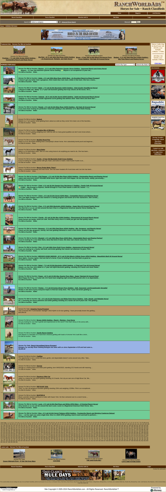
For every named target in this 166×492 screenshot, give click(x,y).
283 (47, 428)
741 (12, 439)
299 (87, 428)
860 (14, 442)
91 (16, 424)
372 (122, 429)
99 (30, 424)
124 (93, 424)
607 (120, 435)
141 (136, 424)
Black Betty (41, 149)
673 (137, 436)
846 (127, 440)
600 (102, 435)
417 (87, 431)
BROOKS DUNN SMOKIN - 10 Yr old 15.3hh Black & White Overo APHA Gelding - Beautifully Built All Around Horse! (80, 256)
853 (145, 440)
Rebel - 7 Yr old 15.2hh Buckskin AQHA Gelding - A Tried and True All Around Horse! (69, 265)
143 (141, 424)
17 (31, 422)
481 (99, 432)
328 (12, 429)
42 (75, 422)
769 (82, 439)
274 (24, 428)
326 (7, 429)
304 (99, 428)
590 (77, 435)
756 (49, 439)
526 (64, 433)
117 (75, 424)
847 (130, 440)
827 (79, 440)
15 (27, 422)
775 (97, 439)
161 (37, 425)
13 (23, 422)
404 (54, 431)
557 (142, 433)
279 (37, 428)
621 (7, 436)
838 (107, 440)
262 (142, 427)
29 (51, 422)
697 (49, 438)
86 (6, 424)
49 (87, 422)
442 (2, 432)
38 (67, 422)
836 (102, 440)
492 (127, 432)
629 (27, 436)
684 (17, 438)
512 (29, 433)
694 (42, 438)
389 (17, 431)
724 (117, 438)
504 (9, 433)
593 (84, 435)
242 (92, 427)
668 (125, 436)
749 (32, 439)
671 (132, 436)
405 (57, 431)
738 (4, 439)
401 (47, 431)
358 (87, 429)
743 (17, 439)
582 (57, 435)
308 (110, 428)
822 (67, 440)
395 (32, 431)
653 (87, 436)
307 (107, 428)
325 (4, 429)
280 (39, 428)
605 (115, 435)
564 (12, 435)
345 (54, 429)
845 (125, 440)
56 (100, 422)
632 (34, 436)
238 (82, 427)
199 (132, 425)
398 (39, 431)
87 (8, 424)
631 (32, 436)
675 (142, 436)
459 (44, 432)
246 (102, 427)
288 (59, 428)
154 (19, 425)
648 (74, 436)
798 (7, 440)
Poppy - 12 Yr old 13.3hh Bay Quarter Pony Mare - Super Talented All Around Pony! (68, 276)
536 (89, 433)
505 (12, 433)
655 (92, 436)
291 (67, 428)
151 (12, 425)
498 (142, 432)
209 (9, 427)
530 (74, 433)
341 (44, 429)
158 (29, 425)
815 (49, 440)
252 (117, 427)
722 (112, 438)
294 (74, 428)
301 (92, 428)
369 (115, 429)
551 (127, 433)
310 (115, 428)
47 (84, 422)
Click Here (158, 63)
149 (7, 425)
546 (115, 433)
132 (113, 424)
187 (102, 425)
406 (59, 431)
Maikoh (39, 119)
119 (80, 424)
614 (137, 435)
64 (115, 422)
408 (64, 431)
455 (34, 432)
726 (122, 438)
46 (82, 422)
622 (9, 436)
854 (147, 440)
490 (122, 432)
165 (47, 425)
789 (132, 439)
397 (37, 431)
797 (4, 440)
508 (19, 433)
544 (110, 433)
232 (67, 427)
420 (94, 431)
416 (84, 431)
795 (147, 439)
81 (146, 422)
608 (122, 435)
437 (137, 431)
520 (49, 433)
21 (36, 422)
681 (9, 438)
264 (147, 427)
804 (22, 440)
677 (147, 436)
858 (9, 442)
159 (32, 425)
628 (24, 436)
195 (122, 425)
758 (54, 439)
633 (37, 436)
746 (24, 439)
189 (107, 425)
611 (130, 435)
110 (58, 424)
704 (67, 438)
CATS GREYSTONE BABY (131, 461)
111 (60, 424)
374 (127, 429)
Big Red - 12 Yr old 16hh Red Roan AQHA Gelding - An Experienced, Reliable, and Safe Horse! (57, 58)
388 (14, 431)
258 (132, 427)
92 (17, 424)
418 (89, 431)
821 (64, 440)
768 (79, 439)
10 (18, 422)
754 (44, 439)
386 (9, 431)
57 (102, 422)
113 (65, 424)
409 (67, 431)
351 (69, 429)
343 (49, 429)
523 (57, 433)
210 (12, 427)
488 (117, 432)
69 (124, 422)
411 (72, 431)
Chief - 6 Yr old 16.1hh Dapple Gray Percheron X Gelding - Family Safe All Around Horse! (70, 185)
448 (17, 432)
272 (19, 428)
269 (12, 428)
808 (32, 440)
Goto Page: (4, 422)
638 (49, 436)
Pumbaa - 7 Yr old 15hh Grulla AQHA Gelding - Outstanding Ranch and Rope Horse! (19, 59)
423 (102, 431)
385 (7, 431)
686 (22, 438)
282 (44, 428)
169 (57, 425)
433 (127, 431)
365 (105, 429)
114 (68, 424)
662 (110, 436)
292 (69, 428)
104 (43, 424)
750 (34, 439)
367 (110, 429)
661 (107, 436)
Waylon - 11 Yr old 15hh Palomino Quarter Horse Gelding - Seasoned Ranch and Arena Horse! (72, 68)
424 (105, 431)
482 (102, 432)
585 (64, 435)
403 (52, 431)
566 (17, 435)
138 (128, 424)
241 (89, 427)
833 (94, 440)
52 (93, 422)
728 (127, 438)
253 (120, 427)
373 (125, 429)
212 (17, 427)
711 (84, 438)
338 (37, 429)
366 (107, 429)
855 (2, 442)
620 (4, 436)
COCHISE (56, 461)
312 (120, 428)
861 (17, 442)
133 (115, 424)
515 (37, 433)
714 (92, 438)
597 (94, 435)
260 (137, 427)
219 (34, 427)
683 (14, 438)
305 (102, 428)
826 (77, 440)
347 (59, 429)
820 (62, 440)
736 (147, 438)
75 (135, 422)
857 (7, 442)
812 (42, 440)
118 (78, 424)
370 (117, 429)
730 (132, 438)
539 (97, 433)
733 (140, 438)
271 (17, 428)
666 (120, 436)
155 (22, 425)
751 (37, 439)
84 (3, 424)
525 (62, 433)
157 (27, 425)
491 (125, 432)
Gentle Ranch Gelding (45, 333)
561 (4, 435)
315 (127, 428)
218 (32, 427)
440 (145, 431)
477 (89, 432)
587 (69, 435)
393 (27, 431)
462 (52, 432)
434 (130, 431)
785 (122, 439)
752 (39, 439)
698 (52, 438)
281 (42, 428)
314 (125, 428)
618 (147, 435)
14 (25, 422)
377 (135, 429)
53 (95, 422)
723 (115, 438)
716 (97, 438)
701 (59, 438)
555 (137, 433)
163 (42, 425)
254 (122, 427)
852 (142, 440)
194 (120, 425)
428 (115, 431)
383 (2, 431)
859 (12, 442)
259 (135, 427)
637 (47, 436)
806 (27, 440)
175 (72, 425)
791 (137, 439)
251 (115, 427)
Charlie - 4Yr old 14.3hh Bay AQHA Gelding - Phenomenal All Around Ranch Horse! (68, 217)
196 (125, 425)
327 (9, 429)
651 (82, 436)
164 (44, 425)
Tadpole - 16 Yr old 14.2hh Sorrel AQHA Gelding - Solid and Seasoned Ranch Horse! (68, 97)
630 (29, 436)
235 (74, 427)
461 (49, 432)
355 (79, 429)
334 (27, 429)
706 (72, 438)
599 (99, 435)
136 (123, 424)
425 (107, 431)
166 (49, 425)
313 (122, 428)
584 (62, 435)
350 (67, 429)
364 (102, 429)
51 (91, 422)
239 (84, 427)
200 (135, 425)
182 (89, 425)
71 (128, 422)
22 (38, 422)
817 (54, 440)
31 (55, 422)
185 (97, 425)
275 (27, 428)
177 (77, 425)
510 (24, 433)
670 (130, 436)
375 (130, 429)
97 (27, 424)
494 (132, 432)
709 (79, 438)
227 (54, 427)
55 (98, 422)
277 (32, 428)
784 (120, 439)
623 (12, 436)
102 (38, 424)
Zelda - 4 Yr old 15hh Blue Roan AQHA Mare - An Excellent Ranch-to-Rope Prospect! (69, 78)
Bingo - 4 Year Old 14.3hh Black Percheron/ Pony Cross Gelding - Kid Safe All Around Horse (94, 58)
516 (39, 433)
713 (89, 438)
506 (14, 433)
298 (84, 428)
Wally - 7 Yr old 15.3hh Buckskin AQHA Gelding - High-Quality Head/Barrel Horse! (68, 88)
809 (34, 440)
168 (54, 425)
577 (44, 435)
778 (105, 439)
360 (92, 429)
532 (79, 433)
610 (127, 435)
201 (137, 425)
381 (145, 429)
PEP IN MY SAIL (42, 386)
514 (34, 433)
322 (145, 428)
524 (59, 433)
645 (67, 436)
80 (144, 422)
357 (84, 429)
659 (102, 436)
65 (117, 422)
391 (22, 431)
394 (29, 431)
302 (94, 428)
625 (17, 436)
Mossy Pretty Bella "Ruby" (46, 167)
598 (97, 435)
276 (29, 428)
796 (2, 440)
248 (107, 427)
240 (87, 427)
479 (94, 432)
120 (83, 424)
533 (82, 433)
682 (12, 438)
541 (102, 433)
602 (107, 435)
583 (59, 435)
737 (2, 439)
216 (27, 427)
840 (112, 440)
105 (45, 424)
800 (12, 440)
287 (57, 428)
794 (145, 439)
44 (78, 422)
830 (87, 440)
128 (103, 424)
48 (86, 422)
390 (19, 431)
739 (7, 439)
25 (43, 422)
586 (67, 435)
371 (120, 429)
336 (32, 429)
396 (34, 431)
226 (52, 427)
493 (130, 432)
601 (105, 435)
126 (98, 424)
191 (112, 425)
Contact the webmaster (159, 469)
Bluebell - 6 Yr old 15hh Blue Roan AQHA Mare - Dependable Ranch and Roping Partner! (70, 238)
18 (33, 422)
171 (62, 425)
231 (64, 427)
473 (79, 432)
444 (7, 432)
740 (9, 439)
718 (102, 438)
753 (42, 439)
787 (127, 439)
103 (40, 424)
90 (14, 424)
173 (67, 425)
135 (121, 424)
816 (52, 440)
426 (110, 431)
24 (42, 422)
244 (97, 427)
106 (48, 424)
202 (140, 425)
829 (84, 440)
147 (2, 425)
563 (9, 435)
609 (125, 435)
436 (135, 431)
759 (57, 439)
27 (47, 422)
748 (29, 439)
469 (69, 432)
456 (37, 432)
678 (2, 438)
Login (149, 17)
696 (47, 438)
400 (44, 431)
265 (2, 428)
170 (59, 425)
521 (52, 433)
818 (57, 440)
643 (62, 436)
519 (47, 433)
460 (47, 432)
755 (47, 439)
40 (71, 422)
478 (92, 432)
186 (99, 425)
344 (52, 429)
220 (37, 427)
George (39, 366)
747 (27, 439)
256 (127, 427)
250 (112, 427)
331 (19, 429)
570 (27, 435)
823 (69, 440)
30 (53, 422)
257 (130, 427)
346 (57, 429)
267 (7, 428)
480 (97, 432)
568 (22, 435)
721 (110, 438)
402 (49, 431)
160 (34, 425)
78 (140, 422)
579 (49, 435)
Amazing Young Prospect (39, 309)
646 (69, 436)
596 (92, 435)
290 (64, 428)
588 (72, 435)
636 (44, 436)
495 (135, 432)
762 (64, 439)
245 (99, 427)
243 (94, 427)
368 (112, 429)
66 (119, 422)
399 (42, 431)
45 (80, 422)
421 (97, 431)
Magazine (138, 13)
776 (99, 439)
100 (33, 424)
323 (147, 428)
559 (147, 433)
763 (67, 439)
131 (111, 424)
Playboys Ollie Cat (43, 376)
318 (135, 428)
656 (94, 436)
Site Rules (116, 17)
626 (19, 436)
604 (112, 435)
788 (130, 439)
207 (4, 427)
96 (25, 424)
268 (9, 428)
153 (17, 425)
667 (122, 436)
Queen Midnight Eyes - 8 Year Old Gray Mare (19, 461)
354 (77, 429)
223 (44, 427)
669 (127, 436)
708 (77, 438)
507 (17, 433)
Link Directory (156, 13)
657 (97, 436)
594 (87, 435)
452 (27, 432)
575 (39, 435)
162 (39, 425)
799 (9, 440)
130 (108, 424)
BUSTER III (41, 395)
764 (69, 439)
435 (132, 431)
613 (135, 435)
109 (55, 424)
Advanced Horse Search (69, 22)
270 (14, 428)
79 (142, 422)
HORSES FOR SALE (11, 26)
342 (47, 429)
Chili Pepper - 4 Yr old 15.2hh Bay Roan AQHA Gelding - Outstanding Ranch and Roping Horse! (73, 176)
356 (82, 429)
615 (140, 435)
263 (145, 427)
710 (82, 438)
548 (120, 433)
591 (79, 435)
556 (140, 433)
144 (143, 424)
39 (69, 422)
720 (107, 438)
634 (39, 436)
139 (131, 424)
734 (142, 438)
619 (2, 436)
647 (72, 436)
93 (19, 424)
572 (32, 435)
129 (105, 424)
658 (99, 436)
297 (82, 428)
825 (74, 440)
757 (52, 439)
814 (47, 440)
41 (73, 422)
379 (140, 429)
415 (82, 431)
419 (92, 431)
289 (62, 428)
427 (112, 431)
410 (69, 431)
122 (88, 424)
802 (17, 440)
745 (22, 439)
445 (9, 432)
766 (74, 439)
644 (64, 436)
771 (87, 439)
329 (14, 429)
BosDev (4, 489)
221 (39, 427)
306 (105, 428)
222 (42, 427)
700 (57, 438)
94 (21, 424)
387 (12, 431)
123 (90, 424)
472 (77, 432)
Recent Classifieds (17, 17)
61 (109, 422)
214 (22, 427)
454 (32, 432)
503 (7, 433)
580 (52, 435)
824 (72, 440)
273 (22, 428)
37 (66, 422)
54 (97, 422)
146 (148, 424)
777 (102, 439)
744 (19, 439)
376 (132, 429)
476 (87, 432)
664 (115, 436)
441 (147, 431)
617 (145, 435)
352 (72, 429)
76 (137, 422)
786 (125, 439)
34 (60, 422)
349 (64, 429)
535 (87, 433)
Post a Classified (50, 17)
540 (99, 433)
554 (135, 433)
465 (59, 432)
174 (69, 425)
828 (82, 440)
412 (74, 431)
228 (57, 427)
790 (135, 439)
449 (19, 432)
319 (137, 428)
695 (44, 438)
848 (132, 440)
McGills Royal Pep (43, 140)
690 (32, 438)
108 (53, 424)
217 (29, 427)
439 (142, 431)
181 (87, 425)
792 (140, 439)
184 (94, 425)
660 (105, 436)
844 (122, 440)
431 (122, 431)
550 (125, 433)
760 (59, 439)
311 (117, 428)
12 (22, 422)
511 (27, 433)
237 (79, 427)
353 (74, 429)
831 (89, 440)
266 (4, 428)
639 (52, 436)
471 (74, 432)
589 (74, 435)
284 (49, 428)
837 (105, 440)
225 (49, 427)
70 (126, 422)
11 (20, 422)
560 (2, 435)
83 (1, 424)
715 (94, 438)
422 (99, 431)
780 (110, 439)
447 (14, 432)
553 (132, 433)
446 (12, 432)
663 (112, 436)
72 (129, 422)
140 (133, 424)
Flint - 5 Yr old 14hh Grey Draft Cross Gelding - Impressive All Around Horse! (66, 247)
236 (77, 427)
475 (84, 432)
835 (99, 440)
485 (110, 432)
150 (9, 425)
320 (140, 428)
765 (72, 439)
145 (146, 424)
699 (54, 438)
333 (24, 429)
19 (34, 422)
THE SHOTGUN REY (93, 460)
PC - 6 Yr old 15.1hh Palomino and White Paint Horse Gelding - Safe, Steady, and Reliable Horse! (73, 299)
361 (94, 429)
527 (67, 433)
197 (127, 425)
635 (42, 436)
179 (82, 425)
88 (10, 424)
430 (120, 431)
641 (57, 436)
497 (140, 432)
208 (7, 427)
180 (84, 425)
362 (97, 429)
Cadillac (40, 356)
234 (72, 427)
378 (137, 429)
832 (92, 440)
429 (117, 431)
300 (89, 428)
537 (92, 433)
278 (34, 428)
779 (107, 439)
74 (133, 422)
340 (42, 429)
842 (117, 440)
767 (77, 439)
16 (29, 422)
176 (74, 425)
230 (62, 427)
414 (79, 431)
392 (24, 431)
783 (117, 439)
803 (19, 440)
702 (62, 438)
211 (14, 427)
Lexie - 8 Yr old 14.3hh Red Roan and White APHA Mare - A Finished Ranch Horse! (68, 404)
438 (140, 431)
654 (89, 436)
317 (132, 428)
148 (4, 425)
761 (62, 439)
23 (40, 422)
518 (44, 433)
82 (148, 422)
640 (54, 436)
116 (73, 424)
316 (130, 428)
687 (24, 438)
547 (117, 433)
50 (89, 422)
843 (120, 440)
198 (130, 425)
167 (52, 425)
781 (112, 439)
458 (42, 432)
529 (72, 433)
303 (97, 428)
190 (110, 425)
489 (120, 432)
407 (62, 431)
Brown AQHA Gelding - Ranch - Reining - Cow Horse (56, 320)
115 (70, 424)
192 (115, 425)
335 (29, 429)
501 (2, 433)
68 (122, 422)
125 (95, 424)
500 (147, 432)
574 (37, 435)
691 (34, 438)
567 (19, 435)
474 (82, 432)
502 (4, 433)
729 (130, 438)
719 (105, 438)
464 (57, 432)
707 (74, 438)
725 (120, 438)
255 (125, 427)
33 (58, 422)
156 (24, 425)
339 (39, 429)
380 (142, 429)
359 (89, 429)
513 (32, 433)
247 (105, 427)
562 (7, 435)
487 (115, 432)
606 (117, 435)
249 (110, 427)
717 (99, 438)
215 (24, 427)
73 (131, 422)
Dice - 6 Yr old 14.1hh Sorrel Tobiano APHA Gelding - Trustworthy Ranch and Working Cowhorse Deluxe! (76, 413)
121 (85, 424)
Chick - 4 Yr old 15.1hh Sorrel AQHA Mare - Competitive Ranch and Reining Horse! (68, 196)
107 (50, 424)
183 (92, 425)
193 (117, 425)
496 (137, 432)
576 (42, 435)
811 (39, 440)
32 (56, 422)
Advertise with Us (83, 17)
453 (29, 432)
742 (14, 439)
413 (77, 431)
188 (105, 425)
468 (67, 432)
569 (24, 435)
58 (104, 422)
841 (115, 440)
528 (69, 433)
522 (54, 433)
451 (24, 432)
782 (115, 439)
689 (29, 438)
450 (22, 432)
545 (112, 433)
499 (145, 432)
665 (117, 436)
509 (22, 433)
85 (5, 424)
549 (122, 433)
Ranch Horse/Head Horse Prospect (44, 345)
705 (69, 438)
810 (37, 440)
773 (92, 439)
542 (105, 433)
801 (14, 440)
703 (64, 438)
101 (35, 424)
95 (23, 424)
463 (54, 432)
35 (62, 422)
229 (59, 427)
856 (4, 442)
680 (7, 438)
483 (105, 432)
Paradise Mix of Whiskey (46, 130)
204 (145, 425)
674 (140, 436)
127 (100, 424)
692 (37, 438)
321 (142, 428)
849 (135, 440)
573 (34, 435)
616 (142, 435)
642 (59, 436)
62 (111, 422)
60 (107, 422)
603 (110, 435)
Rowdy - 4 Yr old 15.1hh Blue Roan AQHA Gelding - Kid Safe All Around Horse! (67, 107)
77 (139, 422)
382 (147, 429)
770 (84, 439)
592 (82, 435)
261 (140, 427)
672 (135, 436)
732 (137, 438)
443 (4, 432)
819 (59, 440)
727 (125, 438)
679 (4, 438)
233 (69, 427)
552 (130, 433)
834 (97, 440)
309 (112, 428)
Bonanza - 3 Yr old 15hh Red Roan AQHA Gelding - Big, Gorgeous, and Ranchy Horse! (69, 228)
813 (44, 440)
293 (72, 428)
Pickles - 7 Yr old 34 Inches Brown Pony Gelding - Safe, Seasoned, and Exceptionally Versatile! (72, 288)
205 (147, 425)
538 (94, 433)
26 (45, 422)
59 (106, 422)
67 (120, 422)
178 (79, 425)
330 (17, 429)
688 (27, 438)
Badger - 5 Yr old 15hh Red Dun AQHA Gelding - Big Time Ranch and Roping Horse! (131, 58)
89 (12, 424)
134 (118, 424)
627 (22, 436)
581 (54, 435)
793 (142, 439)
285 (52, 428)
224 (47, 427)
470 (72, 432)
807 (29, 440)
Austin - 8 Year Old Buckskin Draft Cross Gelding (55, 159)
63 (113, 422)
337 (34, 429)
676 (145, 436)
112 (63, 424)
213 (19, 427)
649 (77, 436)
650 (79, 436)
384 (4, 431)
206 (2, 427)
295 (77, 428)
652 (84, 436)
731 (135, 438)
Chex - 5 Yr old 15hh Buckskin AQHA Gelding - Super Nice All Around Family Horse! (68, 206)
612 (132, 435)
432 (125, 431)
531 (77, 433)
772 (89, 439)
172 (64, 425)
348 (62, 429)
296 (79, 428)
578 (47, 435)
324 (2, 429)
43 (76, 422)
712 (87, 438)
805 (24, 440)
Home (119, 13)
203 (142, 425)
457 (39, 432)
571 (29, 435)
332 (22, 429)
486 (112, 432)
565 (14, 435)
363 (99, 429)
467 (64, 432)
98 (28, 424)
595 (89, 435)
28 (49, 422)
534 (84, 433)
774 (94, 439)
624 (14, 436)
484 (107, 432)
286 (54, 428)
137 (126, 424)
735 (145, 438)
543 (107, 433)
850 (137, 440)
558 (145, 433)
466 (62, 432)
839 (110, 440)
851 (140, 440)
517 (42, 433)
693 (39, 438)
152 (14, 425)
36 (64, 422)
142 (138, 424)
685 (19, 438)
